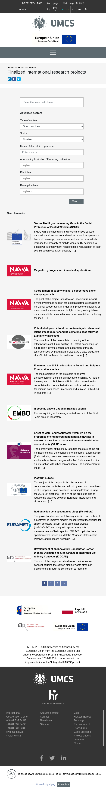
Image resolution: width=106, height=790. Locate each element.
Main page (52, 3)
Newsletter (46, 720)
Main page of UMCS (73, 3)
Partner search (82, 724)
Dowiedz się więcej (45, 784)
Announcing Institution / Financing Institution (45, 159)
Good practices (82, 731)
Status (23, 133)
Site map (45, 724)
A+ (79, 9)
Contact (44, 716)
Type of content (28, 120)
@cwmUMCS (14, 735)
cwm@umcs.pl (14, 731)
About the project (49, 713)
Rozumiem (63, 784)
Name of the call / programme (37, 146)
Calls (77, 713)
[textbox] (36, 165)
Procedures (80, 728)
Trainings (79, 720)
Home (10, 67)
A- (86, 9)
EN (55, 9)
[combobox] (52, 165)
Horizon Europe (82, 716)
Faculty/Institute (29, 185)
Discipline (25, 172)
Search (76, 201)
